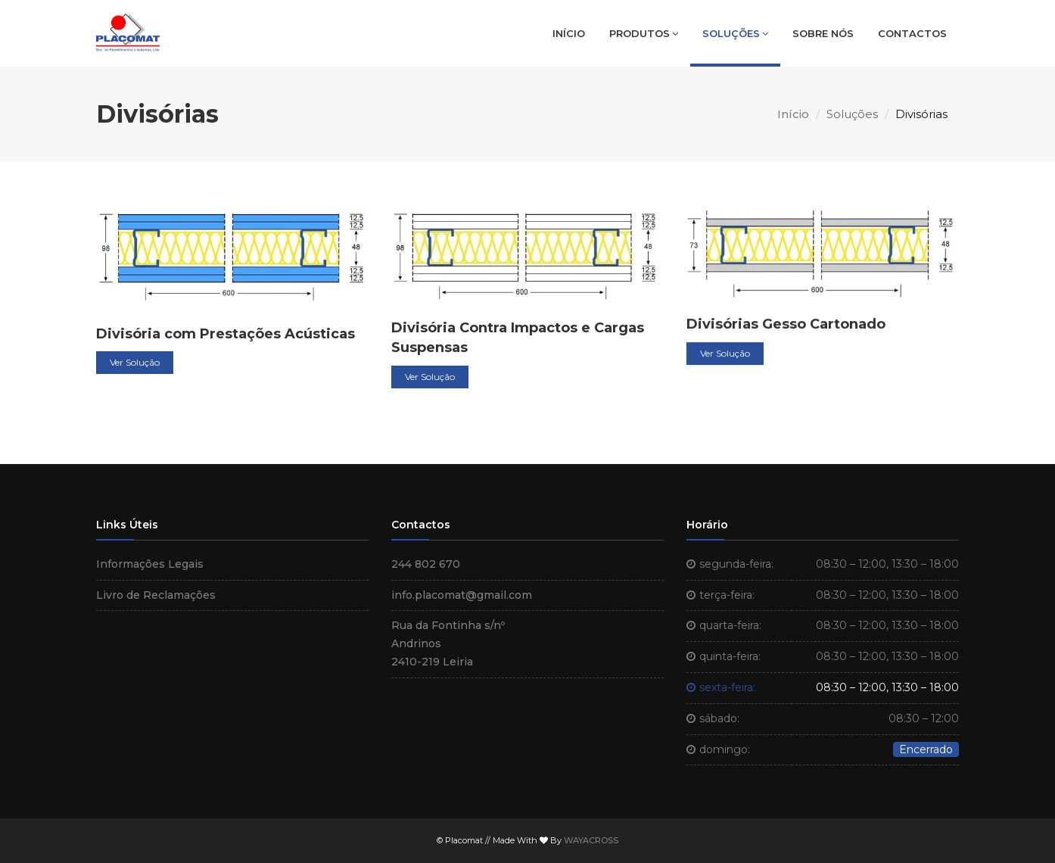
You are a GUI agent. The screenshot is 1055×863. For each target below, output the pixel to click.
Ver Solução (135, 364)
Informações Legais (150, 564)
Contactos (912, 33)
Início (568, 33)
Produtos (643, 33)
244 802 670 (425, 564)
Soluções (735, 33)
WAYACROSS (591, 840)
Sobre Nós (823, 33)
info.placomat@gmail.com (461, 595)
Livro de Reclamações (156, 595)
